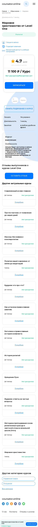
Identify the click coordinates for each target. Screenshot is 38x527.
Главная (4, 11)
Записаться (19, 85)
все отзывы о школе (19, 65)
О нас (4, 512)
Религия (19, 34)
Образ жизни (14, 11)
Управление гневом (10, 479)
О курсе (15, 100)
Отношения (7, 484)
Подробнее (19, 202)
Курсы (23, 100)
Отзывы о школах (27, 512)
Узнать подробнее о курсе (19, 109)
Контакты (13, 512)
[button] (26, 4)
